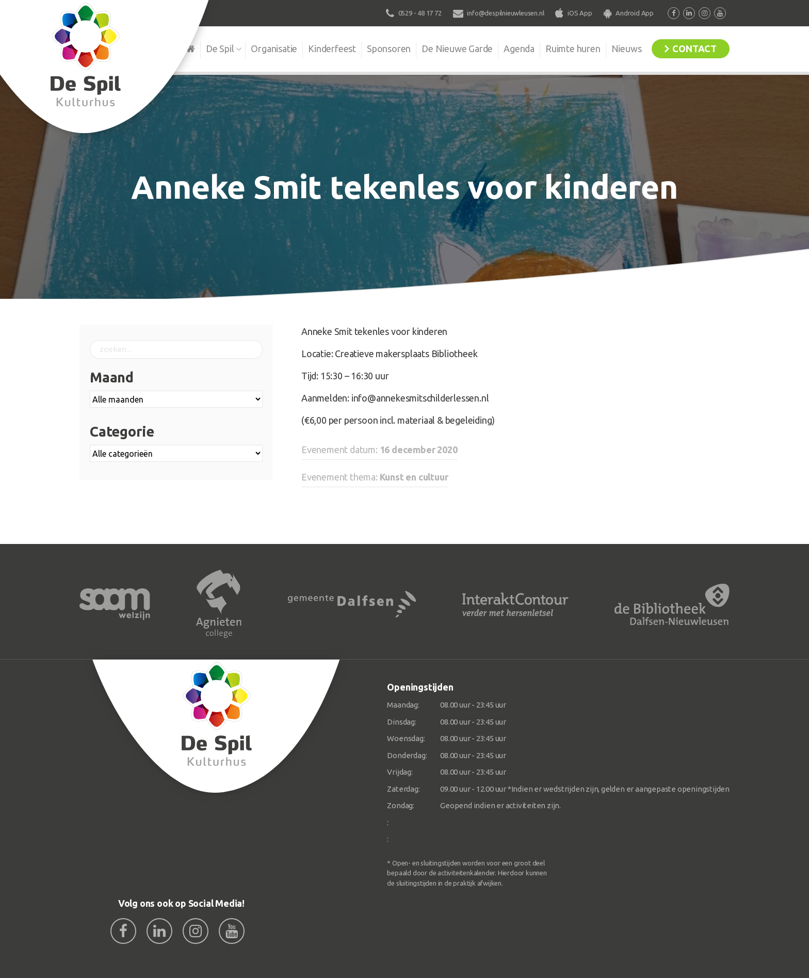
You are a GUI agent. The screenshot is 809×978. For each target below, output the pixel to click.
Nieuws (626, 48)
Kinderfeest (332, 48)
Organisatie (274, 48)
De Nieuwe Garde (457, 48)
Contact (694, 48)
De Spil (220, 48)
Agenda (519, 48)
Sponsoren (389, 48)
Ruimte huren (573, 48)
